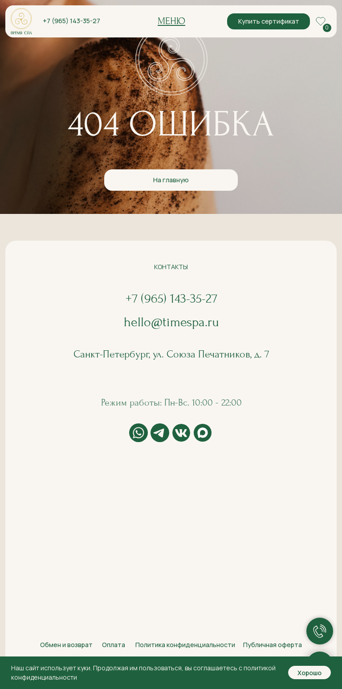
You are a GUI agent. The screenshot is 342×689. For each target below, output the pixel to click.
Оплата (113, 644)
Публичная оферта (272, 644)
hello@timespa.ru (171, 322)
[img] (21, 21)
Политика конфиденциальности (185, 644)
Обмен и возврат (66, 644)
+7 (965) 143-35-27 (71, 20)
